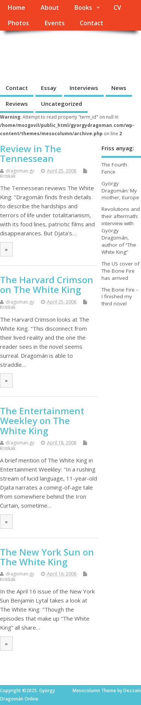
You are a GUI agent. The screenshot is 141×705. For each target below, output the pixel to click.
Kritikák (7, 176)
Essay (48, 88)
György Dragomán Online (56, 55)
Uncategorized (61, 103)
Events (54, 23)
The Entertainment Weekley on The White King (42, 420)
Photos (18, 23)
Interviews (84, 88)
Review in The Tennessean (30, 153)
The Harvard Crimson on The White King (46, 284)
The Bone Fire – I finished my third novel (120, 296)
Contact (91, 23)
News (118, 88)
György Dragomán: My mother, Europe (120, 190)
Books (83, 7)
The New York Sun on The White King (47, 557)
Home (16, 7)
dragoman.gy (20, 171)
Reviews (17, 103)
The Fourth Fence (114, 168)
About (50, 7)
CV (117, 7)
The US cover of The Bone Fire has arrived (120, 270)
